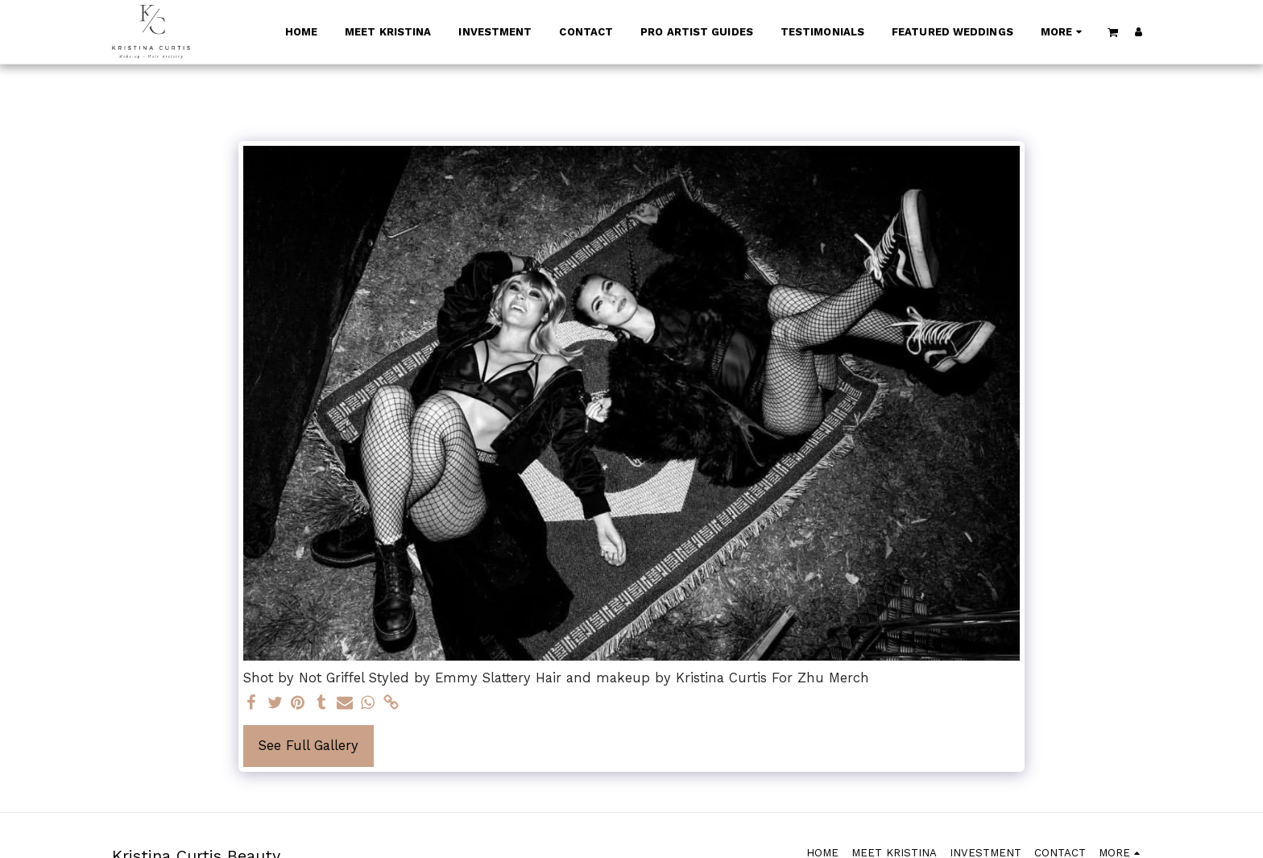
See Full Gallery (308, 745)
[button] (1113, 32)
